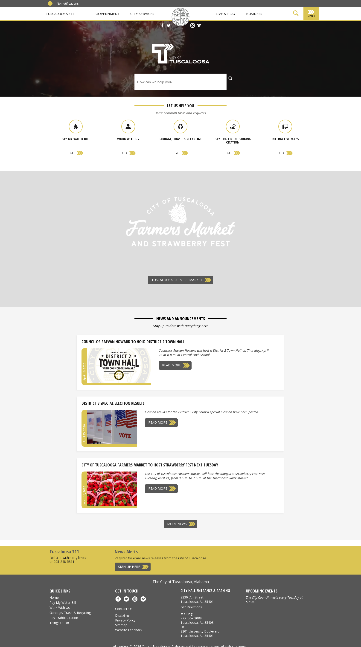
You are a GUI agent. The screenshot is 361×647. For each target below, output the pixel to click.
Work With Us (59, 607)
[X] (168, 26)
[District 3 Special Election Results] (112, 427)
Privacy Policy (125, 620)
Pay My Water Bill (62, 602)
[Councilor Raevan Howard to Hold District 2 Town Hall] (119, 365)
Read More (171, 365)
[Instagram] (192, 26)
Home (54, 597)
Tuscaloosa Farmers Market (176, 280)
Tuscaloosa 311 (60, 13)
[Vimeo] (199, 26)
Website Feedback (128, 630)
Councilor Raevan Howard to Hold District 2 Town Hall (133, 341)
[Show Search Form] (295, 14)
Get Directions (191, 607)
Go (72, 153)
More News (177, 524)
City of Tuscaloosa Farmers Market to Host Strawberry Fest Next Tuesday (150, 465)
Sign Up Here (129, 566)
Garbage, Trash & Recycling (70, 612)
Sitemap (121, 625)
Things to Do (59, 623)
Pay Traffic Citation (63, 617)
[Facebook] (162, 26)
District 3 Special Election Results (113, 403)
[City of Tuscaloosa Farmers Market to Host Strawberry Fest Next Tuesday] (112, 489)
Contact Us (124, 608)
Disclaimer (123, 615)
